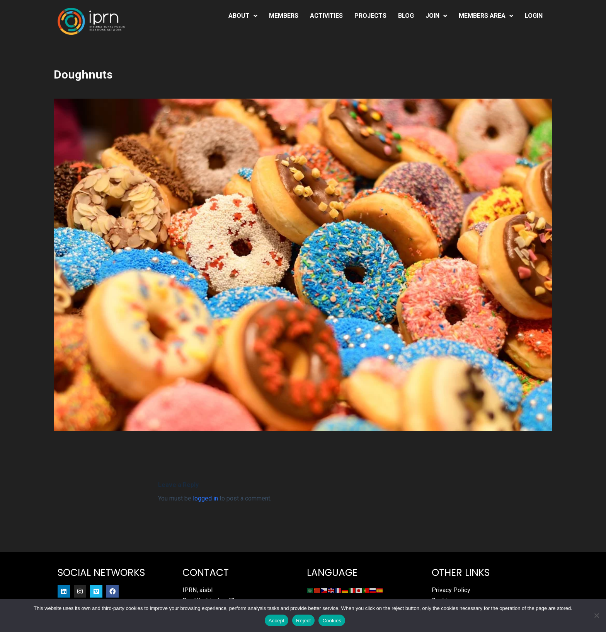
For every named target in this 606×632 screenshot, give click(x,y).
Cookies (331, 620)
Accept (276, 620)
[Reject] (596, 615)
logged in (205, 498)
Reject (303, 620)
